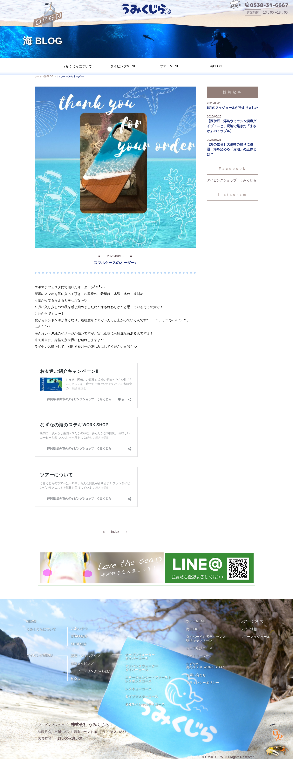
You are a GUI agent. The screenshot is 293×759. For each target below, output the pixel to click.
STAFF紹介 (79, 636)
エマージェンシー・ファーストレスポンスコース (148, 679)
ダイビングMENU (123, 66)
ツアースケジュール (255, 636)
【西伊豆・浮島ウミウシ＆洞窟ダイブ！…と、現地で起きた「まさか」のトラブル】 (231, 126)
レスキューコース (138, 689)
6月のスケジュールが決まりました (232, 107)
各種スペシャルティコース (145, 704)
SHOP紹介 (79, 644)
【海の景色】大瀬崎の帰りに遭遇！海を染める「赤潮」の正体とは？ (231, 149)
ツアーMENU (169, 66)
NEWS (31, 621)
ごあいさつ (79, 628)
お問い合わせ (196, 675)
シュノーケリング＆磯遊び (90, 671)
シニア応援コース (199, 648)
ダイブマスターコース (141, 696)
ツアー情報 (248, 629)
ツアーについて (252, 621)
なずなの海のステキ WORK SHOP (205, 665)
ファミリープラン (199, 656)
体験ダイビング (82, 663)
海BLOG (216, 66)
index (115, 531)
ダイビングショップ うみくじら (231, 180)
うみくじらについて (77, 66)
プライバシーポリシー (202, 682)
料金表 (76, 679)
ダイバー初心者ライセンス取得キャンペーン (206, 638)
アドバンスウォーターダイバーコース (141, 667)
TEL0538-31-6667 (113, 732)
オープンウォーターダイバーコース (140, 656)
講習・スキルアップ (85, 655)
